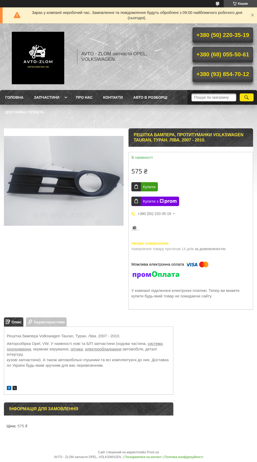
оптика (77, 349)
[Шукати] (247, 97)
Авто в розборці (150, 97)
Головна (14, 97)
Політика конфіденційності (183, 457)
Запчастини (46, 97)
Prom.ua (153, 452)
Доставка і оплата (24, 112)
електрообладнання (103, 349)
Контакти (113, 97)
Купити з (160, 201)
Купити (149, 187)
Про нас (84, 97)
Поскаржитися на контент (143, 457)
